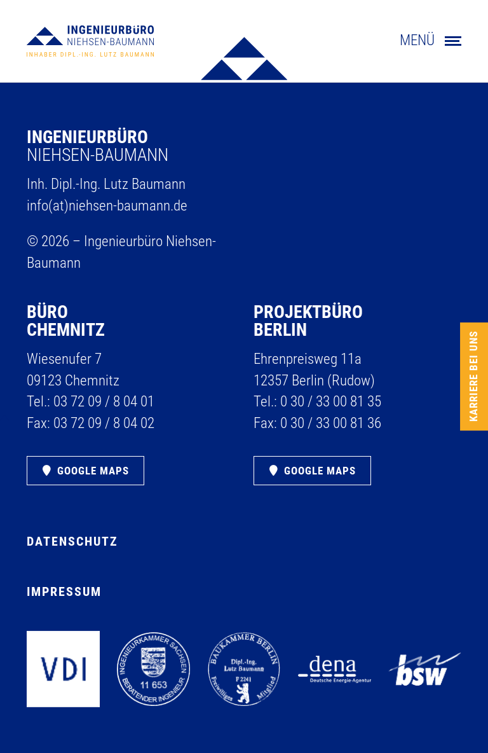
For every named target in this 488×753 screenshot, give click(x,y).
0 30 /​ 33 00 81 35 (330, 401)
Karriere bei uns (473, 376)
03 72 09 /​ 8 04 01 (103, 401)
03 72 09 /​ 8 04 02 (103, 423)
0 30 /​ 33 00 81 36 (330, 423)
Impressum (64, 591)
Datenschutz (72, 541)
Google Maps (93, 470)
